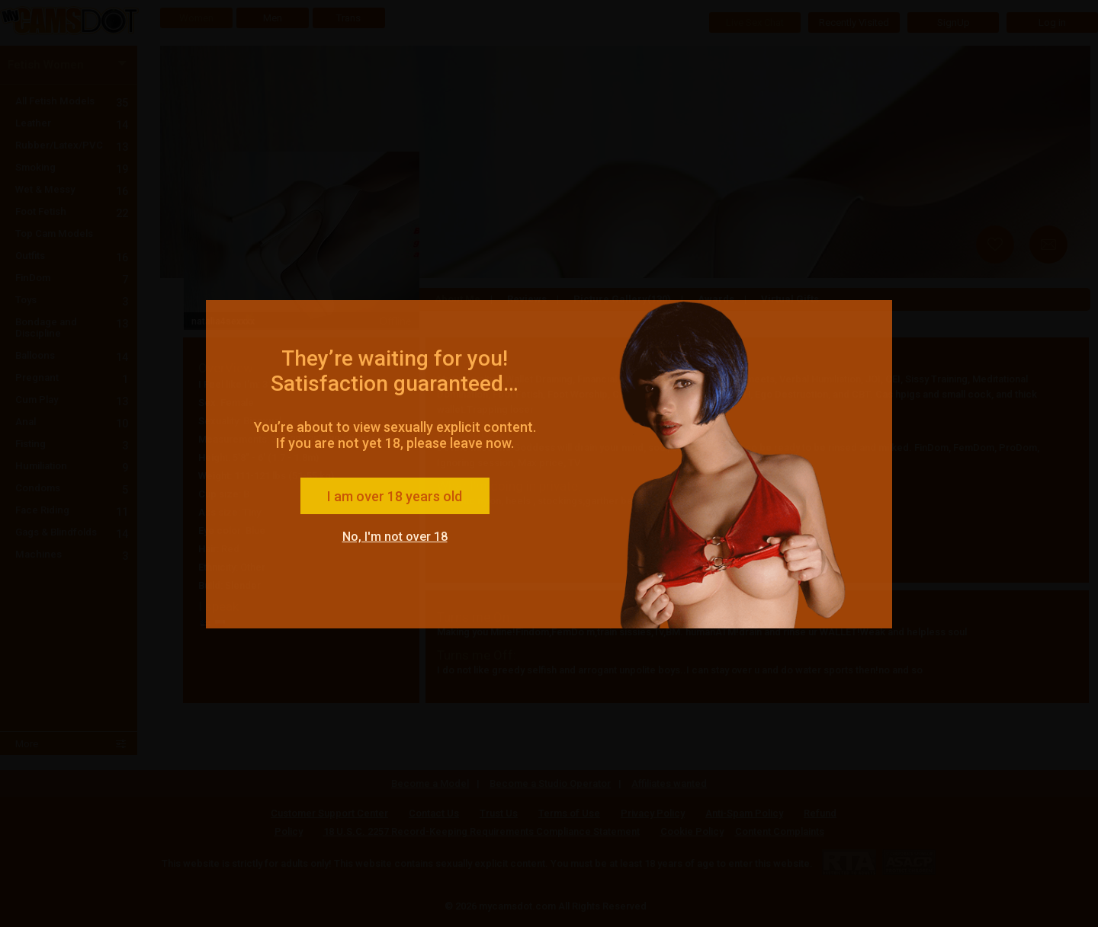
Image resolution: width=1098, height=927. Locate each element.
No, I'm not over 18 (395, 536)
